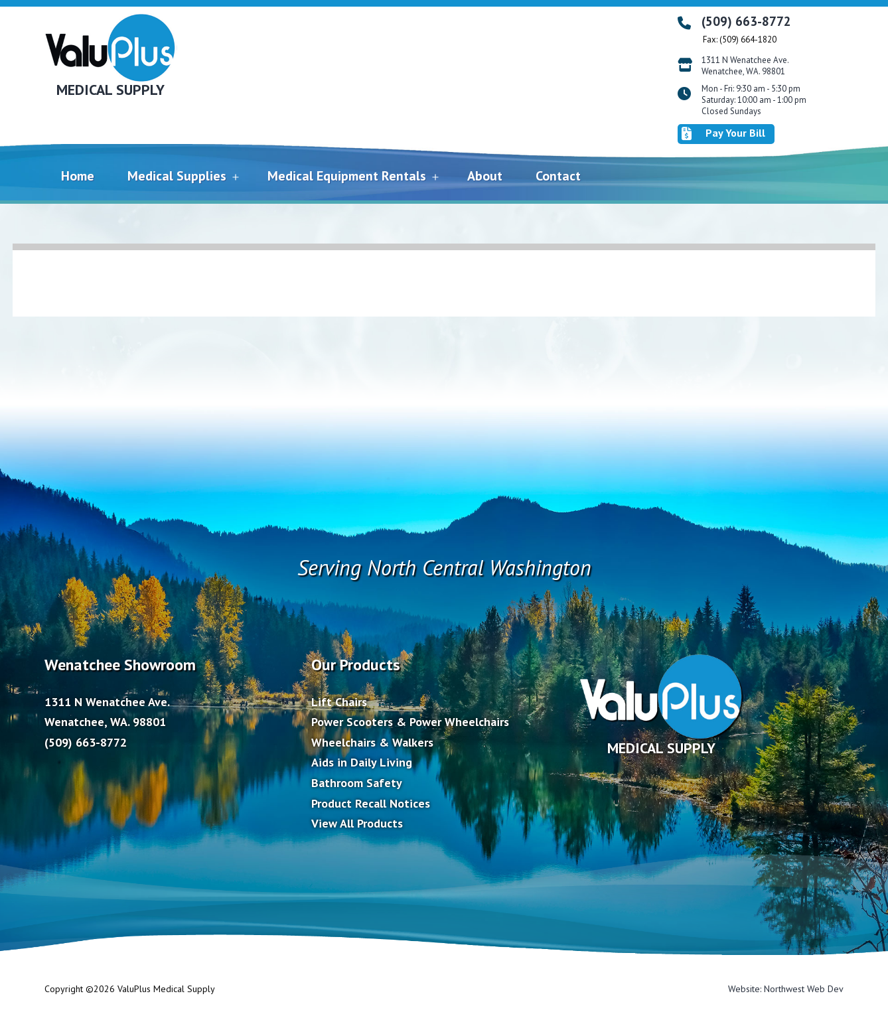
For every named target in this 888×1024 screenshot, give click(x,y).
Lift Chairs (339, 701)
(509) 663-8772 (746, 21)
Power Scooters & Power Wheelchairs (410, 721)
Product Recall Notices (370, 803)
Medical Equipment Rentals (346, 175)
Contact (558, 175)
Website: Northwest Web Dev (786, 989)
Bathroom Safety (356, 782)
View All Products (357, 823)
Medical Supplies (176, 175)
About (484, 175)
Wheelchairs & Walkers (372, 742)
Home (77, 175)
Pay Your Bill (723, 133)
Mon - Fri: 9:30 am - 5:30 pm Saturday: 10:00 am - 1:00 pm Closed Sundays (754, 100)
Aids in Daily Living (361, 762)
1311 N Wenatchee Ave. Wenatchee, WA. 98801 (745, 66)
